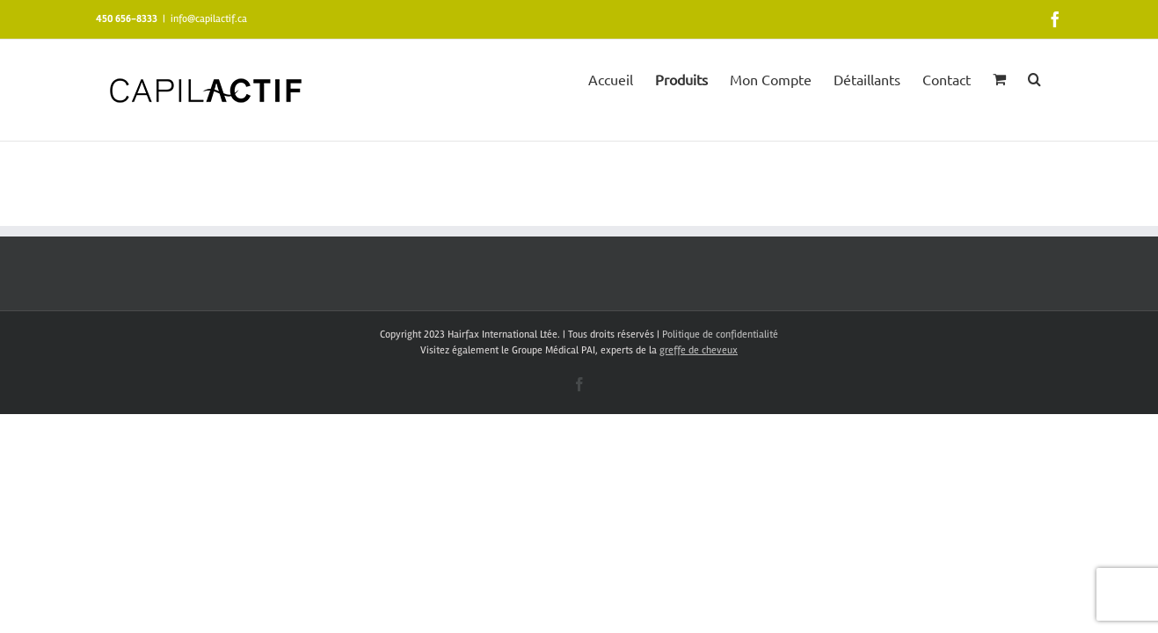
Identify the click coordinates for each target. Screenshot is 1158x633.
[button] (1056, 77)
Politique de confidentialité (720, 334)
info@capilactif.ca (209, 18)
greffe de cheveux (698, 350)
